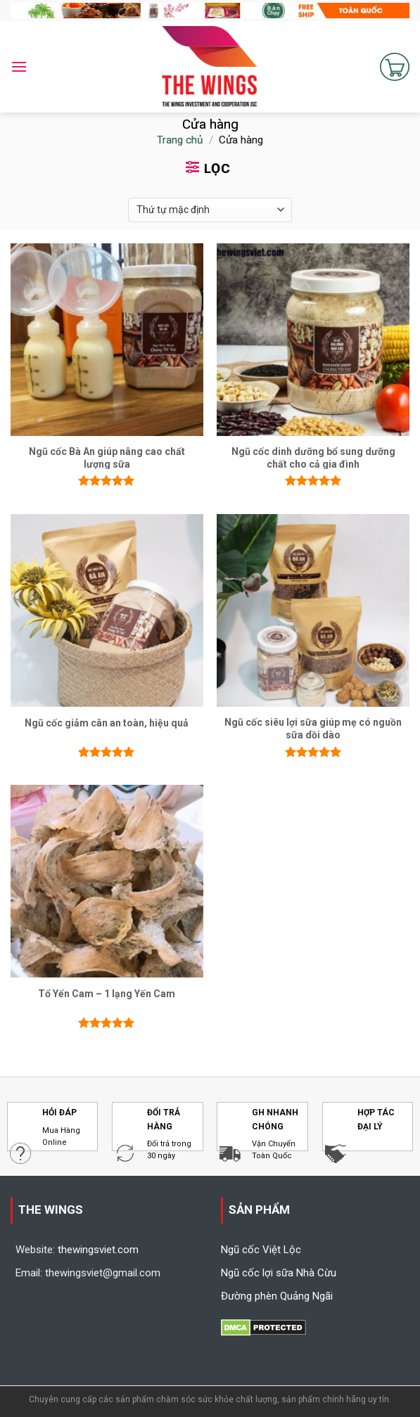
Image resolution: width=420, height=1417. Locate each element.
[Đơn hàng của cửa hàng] (209, 210)
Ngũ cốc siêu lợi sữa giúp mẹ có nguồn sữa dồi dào (313, 728)
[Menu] (19, 66)
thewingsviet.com (98, 1249)
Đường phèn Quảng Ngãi (277, 1296)
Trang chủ (180, 140)
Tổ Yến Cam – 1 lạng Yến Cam (106, 993)
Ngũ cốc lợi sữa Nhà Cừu (278, 1273)
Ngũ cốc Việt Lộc (261, 1249)
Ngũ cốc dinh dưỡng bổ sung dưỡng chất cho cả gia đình (313, 458)
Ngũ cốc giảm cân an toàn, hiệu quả (107, 723)
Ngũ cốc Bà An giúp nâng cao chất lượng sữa (107, 458)
